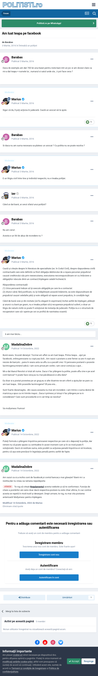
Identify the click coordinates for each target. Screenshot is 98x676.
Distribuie (24, 597)
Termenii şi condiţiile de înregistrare (28, 668)
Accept (74, 661)
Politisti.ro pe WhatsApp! (49, 23)
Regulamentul (37, 486)
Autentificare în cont (49, 577)
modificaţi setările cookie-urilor (18, 661)
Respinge (88, 661)
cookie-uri (18, 655)
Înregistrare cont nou (49, 554)
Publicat (22, 61)
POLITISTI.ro (22, 4)
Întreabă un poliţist (28, 45)
